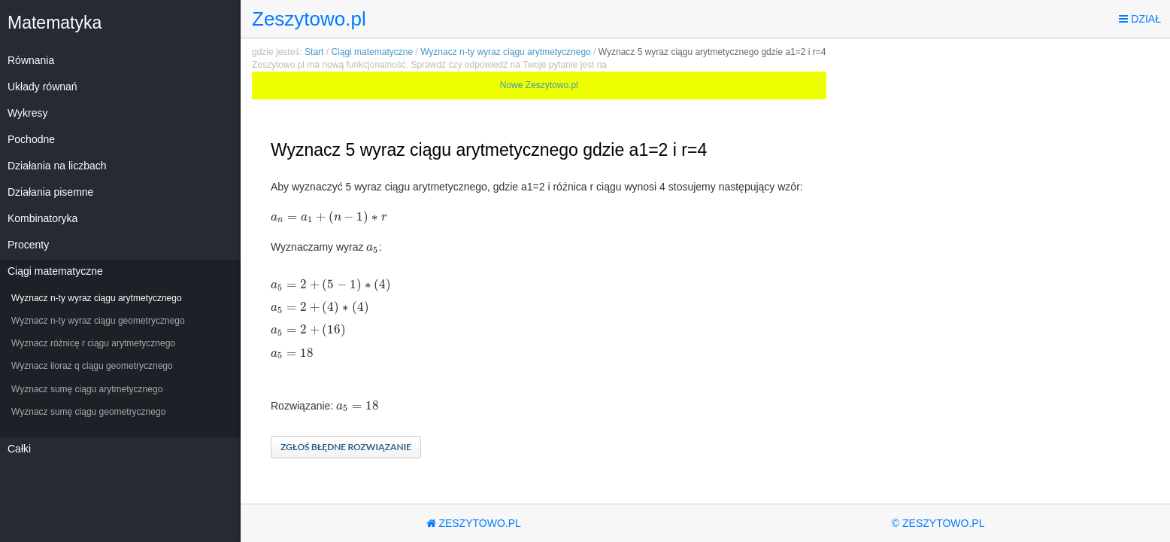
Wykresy (28, 113)
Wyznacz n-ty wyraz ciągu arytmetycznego (96, 298)
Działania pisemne (50, 192)
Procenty (28, 245)
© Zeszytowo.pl (938, 523)
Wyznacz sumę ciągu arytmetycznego (86, 389)
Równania (31, 60)
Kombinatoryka (42, 218)
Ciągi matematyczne (55, 271)
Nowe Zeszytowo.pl (539, 85)
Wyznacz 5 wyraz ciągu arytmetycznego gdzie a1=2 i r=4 (712, 52)
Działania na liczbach (57, 166)
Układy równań (42, 87)
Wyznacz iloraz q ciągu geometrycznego (92, 366)
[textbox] (329, 217)
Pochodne (31, 139)
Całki (19, 449)
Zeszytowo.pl (309, 19)
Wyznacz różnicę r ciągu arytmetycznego (93, 343)
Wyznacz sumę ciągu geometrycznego (88, 411)
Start (314, 52)
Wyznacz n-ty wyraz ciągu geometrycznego (98, 320)
